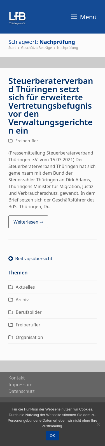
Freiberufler (26, 140)
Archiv (22, 299)
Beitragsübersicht (30, 258)
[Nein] (98, 424)
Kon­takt (16, 378)
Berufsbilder (29, 312)
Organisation (29, 337)
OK (52, 435)
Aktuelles (25, 287)
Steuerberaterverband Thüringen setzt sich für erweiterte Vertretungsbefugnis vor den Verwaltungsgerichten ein (50, 105)
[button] (84, 16)
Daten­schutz (21, 391)
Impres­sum (20, 384)
